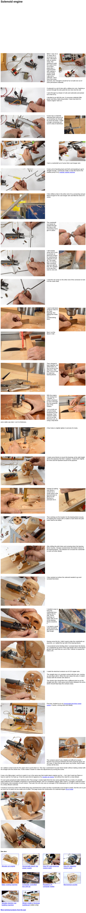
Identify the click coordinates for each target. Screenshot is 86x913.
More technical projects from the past (13, 910)
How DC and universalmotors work (51, 861)
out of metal (69, 789)
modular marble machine (67, 172)
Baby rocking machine (10, 879)
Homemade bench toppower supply (31, 861)
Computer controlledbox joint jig (31, 879)
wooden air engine (48, 777)
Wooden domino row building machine (10, 898)
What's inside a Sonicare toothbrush (31, 898)
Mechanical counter (72, 879)
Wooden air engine (10, 860)
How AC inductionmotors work (72, 861)
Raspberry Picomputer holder (51, 879)
